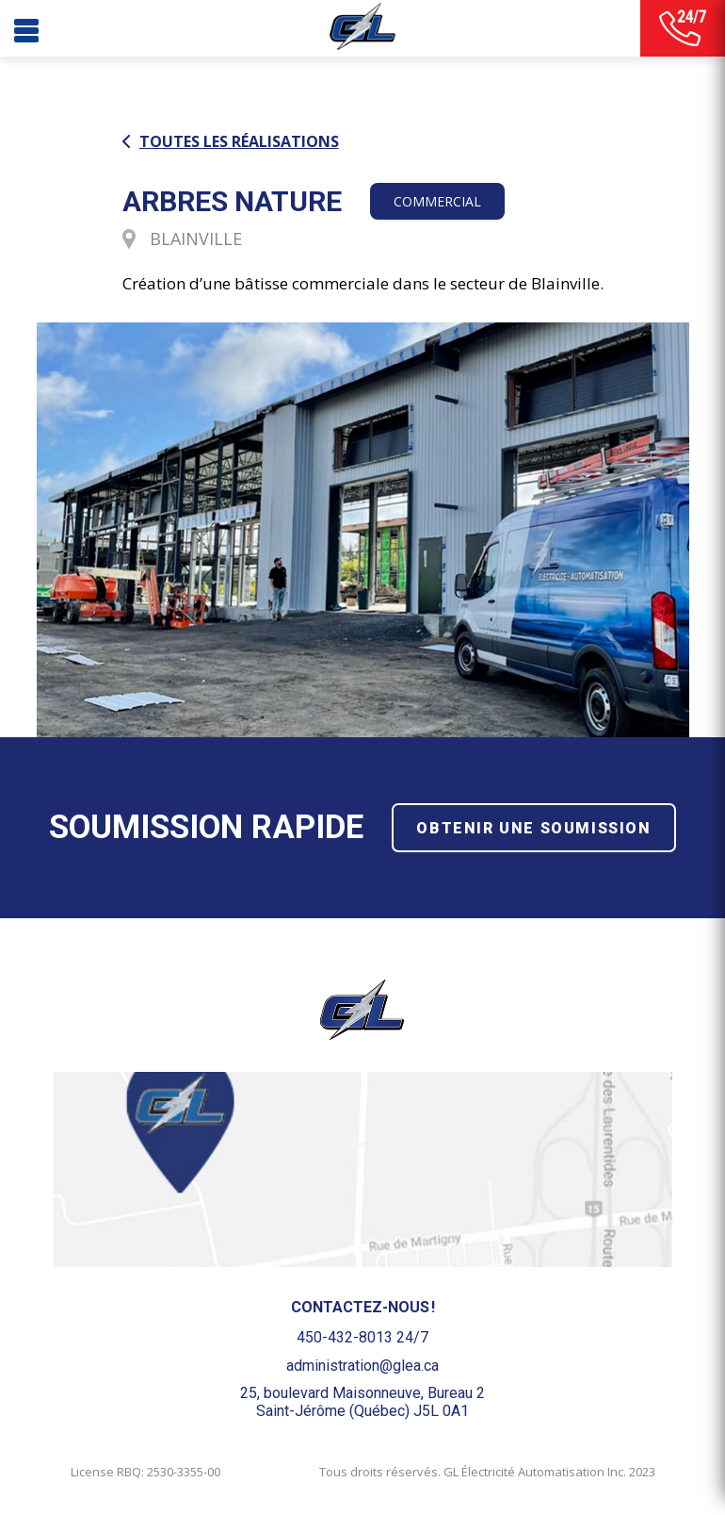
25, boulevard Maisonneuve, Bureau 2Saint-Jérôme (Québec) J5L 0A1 (362, 1402)
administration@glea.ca (362, 1366)
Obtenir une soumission (533, 828)
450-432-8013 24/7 (362, 1337)
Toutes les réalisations (230, 142)
